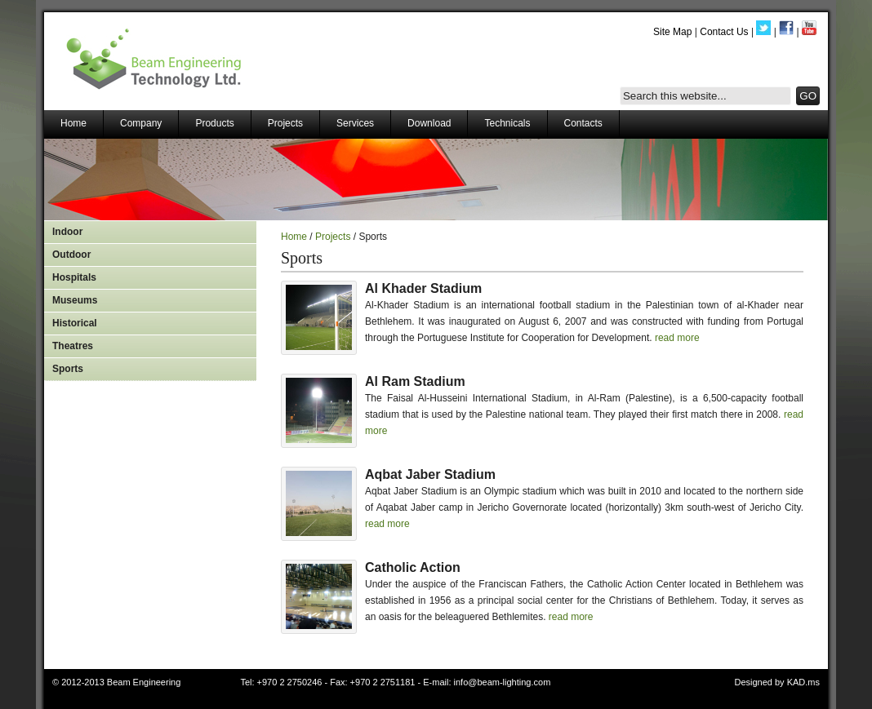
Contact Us (724, 32)
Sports (67, 368)
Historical (74, 323)
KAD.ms (803, 682)
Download (429, 123)
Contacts (583, 123)
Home (73, 123)
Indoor (67, 231)
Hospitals (74, 277)
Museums (74, 300)
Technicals (507, 123)
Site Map (672, 32)
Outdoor (71, 254)
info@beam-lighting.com (502, 682)
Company (141, 123)
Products (214, 123)
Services (355, 123)
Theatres (72, 346)
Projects (285, 123)
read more (677, 337)
